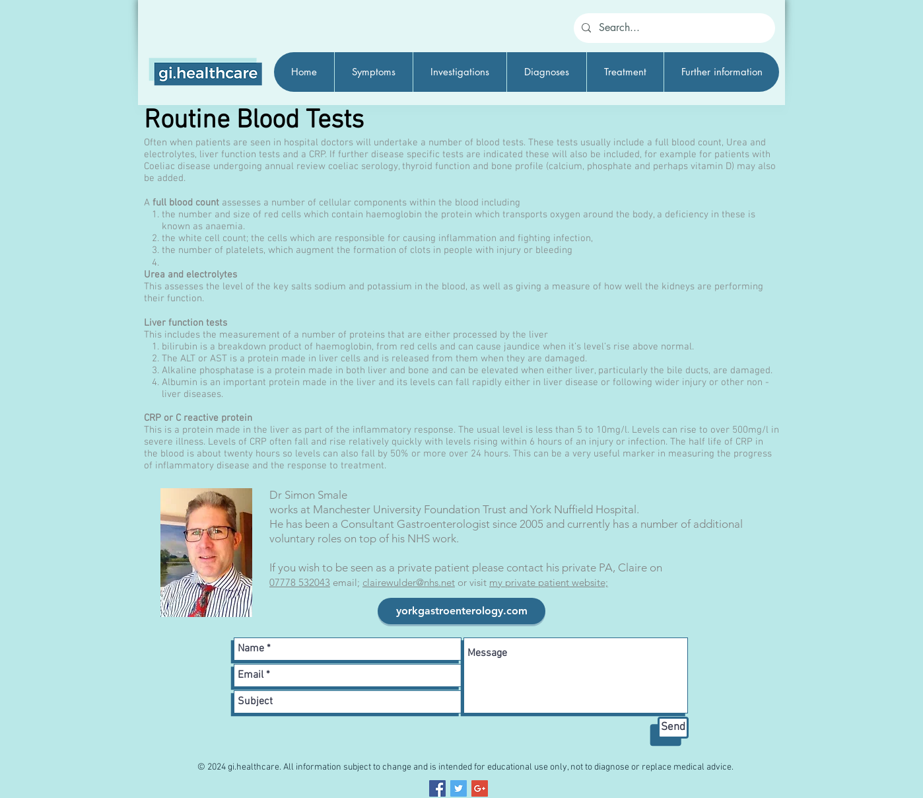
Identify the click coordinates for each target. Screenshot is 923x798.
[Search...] (673, 28)
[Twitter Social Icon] (458, 788)
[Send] (673, 728)
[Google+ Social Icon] (479, 788)
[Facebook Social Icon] (437, 788)
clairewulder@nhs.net (408, 582)
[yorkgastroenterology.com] (461, 611)
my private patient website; (548, 582)
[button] (373, 72)
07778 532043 (299, 582)
